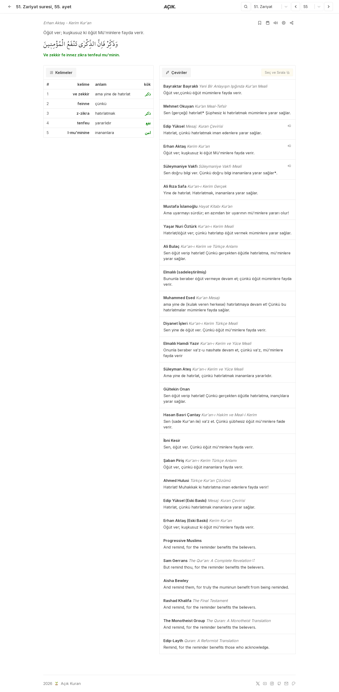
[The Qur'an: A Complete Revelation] (253, 560)
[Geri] (10, 7)
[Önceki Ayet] (295, 6)
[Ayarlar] (284, 23)
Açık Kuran (67, 683)
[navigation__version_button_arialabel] (289, 126)
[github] (279, 683)
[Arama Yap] (245, 6)
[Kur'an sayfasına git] (268, 23)
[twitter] (258, 683)
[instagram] (272, 683)
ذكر (148, 94)
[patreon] (293, 683)
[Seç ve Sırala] (277, 72)
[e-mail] (286, 683)
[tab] (61, 72)
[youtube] (265, 683)
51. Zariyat (34, 6)
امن (148, 132)
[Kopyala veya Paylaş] (292, 23)
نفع (148, 123)
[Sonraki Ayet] (328, 6)
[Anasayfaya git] (170, 7)
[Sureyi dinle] (276, 23)
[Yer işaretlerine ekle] (260, 23)
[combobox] (254, 6)
